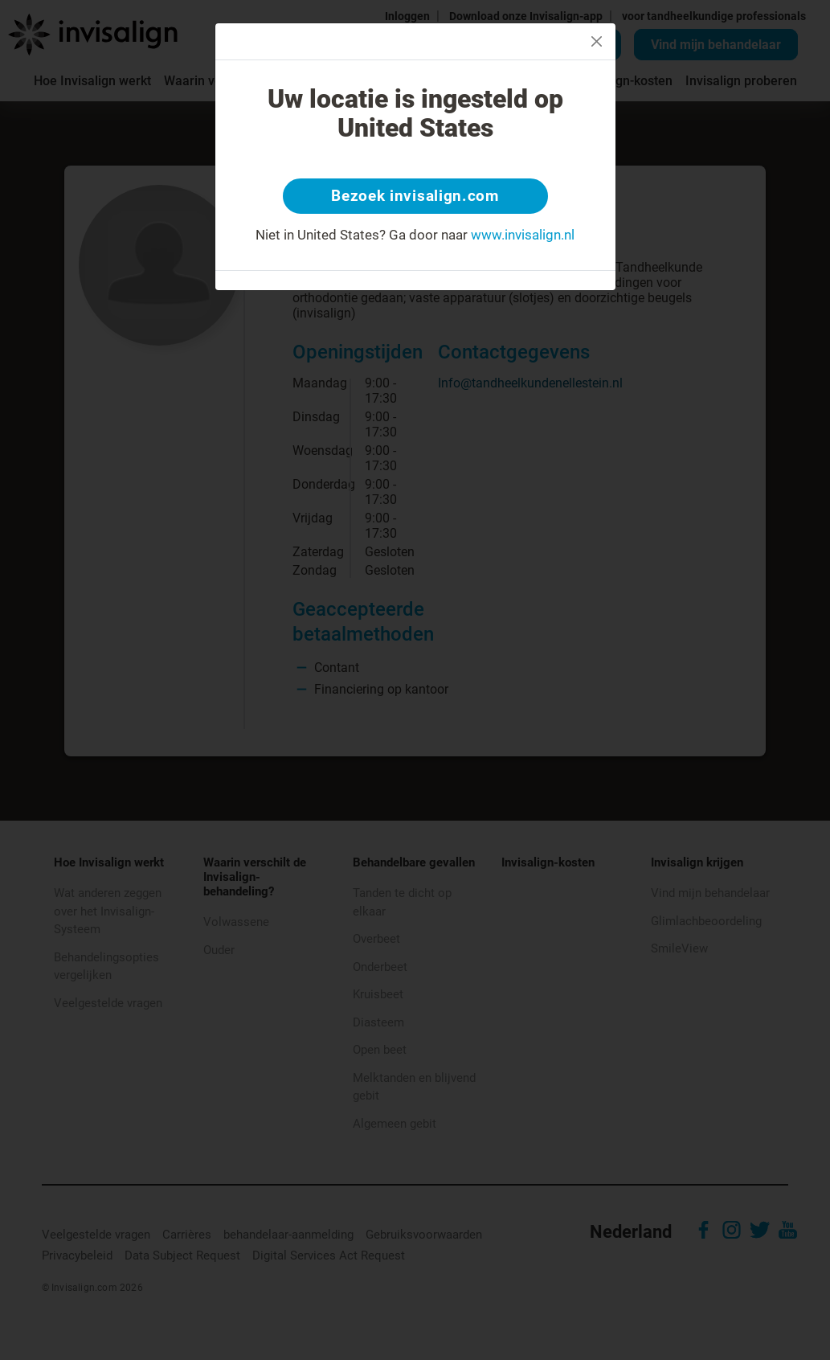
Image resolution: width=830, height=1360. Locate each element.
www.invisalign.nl (522, 236)
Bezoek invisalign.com (415, 197)
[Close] (596, 41)
